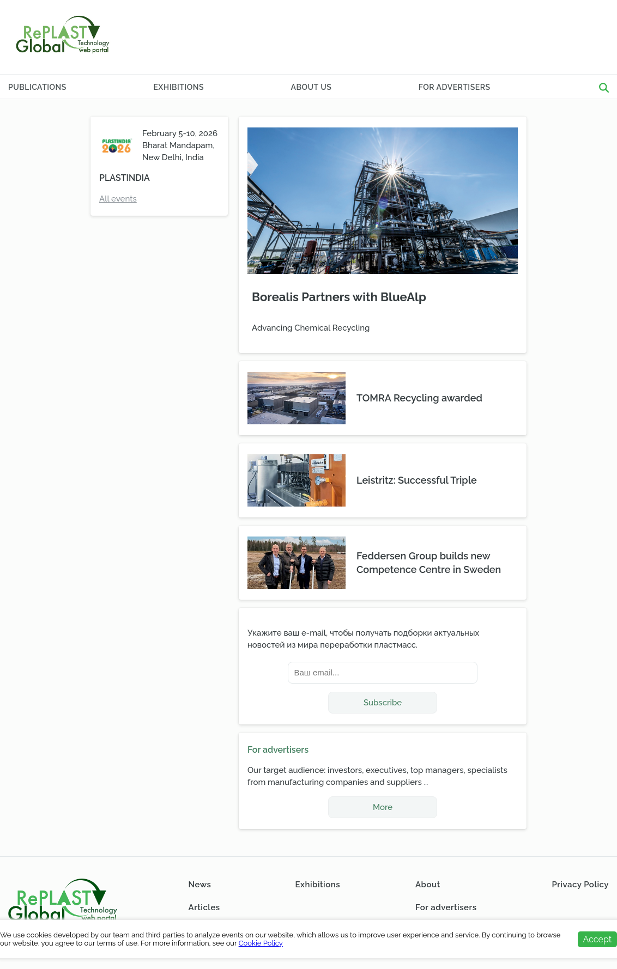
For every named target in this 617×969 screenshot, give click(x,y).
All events (118, 199)
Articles (204, 907)
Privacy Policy (580, 884)
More (382, 807)
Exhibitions (178, 87)
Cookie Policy (261, 943)
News (200, 884)
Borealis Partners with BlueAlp (339, 297)
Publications (37, 87)
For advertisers (455, 87)
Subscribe (383, 703)
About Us (311, 87)
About (427, 884)
